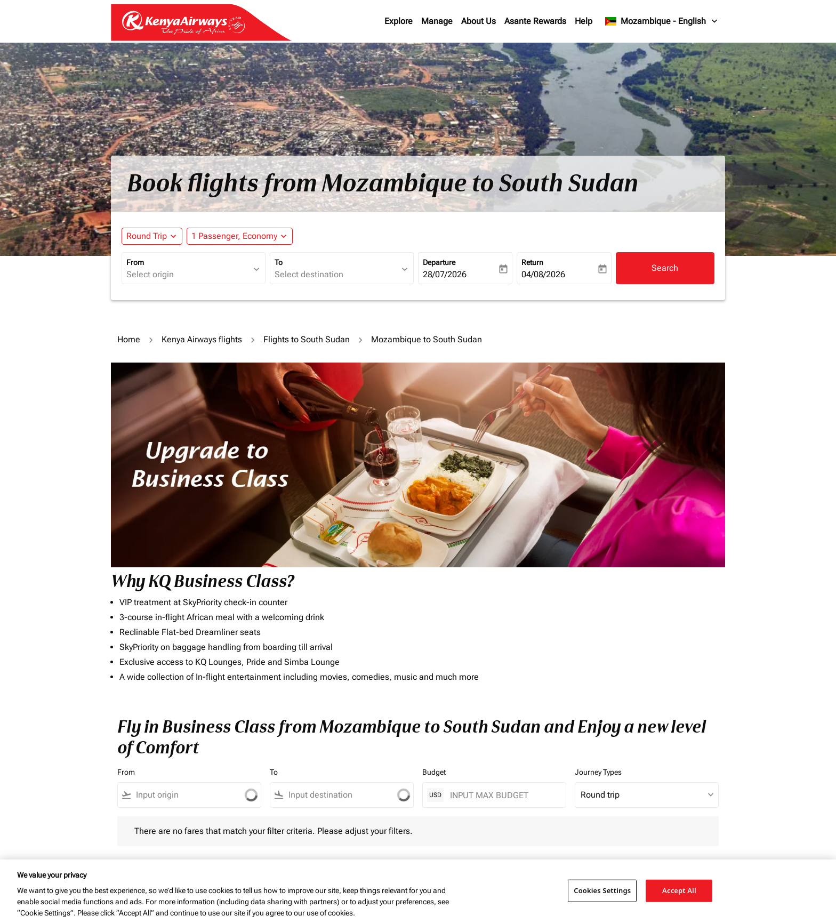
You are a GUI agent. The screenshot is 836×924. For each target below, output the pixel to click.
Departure (439, 262)
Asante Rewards (535, 21)
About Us (478, 21)
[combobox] (188, 274)
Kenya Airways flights (202, 339)
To (279, 262)
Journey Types (598, 772)
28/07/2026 (445, 274)
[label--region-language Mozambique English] (662, 21)
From (135, 262)
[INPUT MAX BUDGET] (502, 795)
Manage (437, 21)
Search (665, 268)
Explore (398, 21)
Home (128, 339)
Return (532, 262)
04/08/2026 (543, 274)
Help (583, 21)
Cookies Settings (602, 890)
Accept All (679, 890)
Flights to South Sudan (306, 339)
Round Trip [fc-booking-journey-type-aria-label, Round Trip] (146, 236)
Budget (434, 772)
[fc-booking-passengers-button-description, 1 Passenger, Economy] (234, 236)
